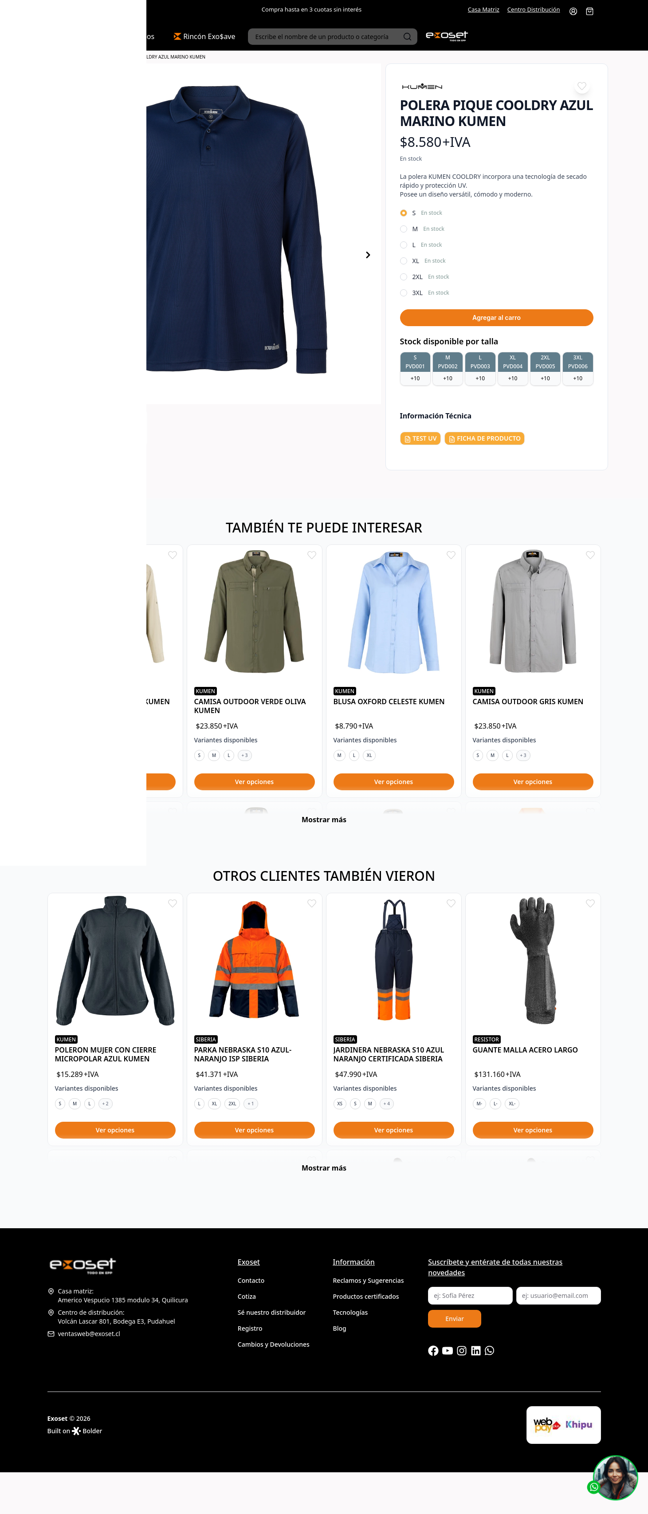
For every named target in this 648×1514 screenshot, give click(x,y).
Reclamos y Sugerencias (368, 1322)
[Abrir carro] (589, 11)
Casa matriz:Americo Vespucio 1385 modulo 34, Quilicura (117, 1337)
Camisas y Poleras (80, 57)
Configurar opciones (115, 781)
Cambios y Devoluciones (274, 1386)
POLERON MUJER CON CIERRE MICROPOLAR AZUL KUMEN (106, 1075)
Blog (339, 1370)
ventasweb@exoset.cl (83, 1375)
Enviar (454, 1360)
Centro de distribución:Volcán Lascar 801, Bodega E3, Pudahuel (111, 1358)
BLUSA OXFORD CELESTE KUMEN (389, 701)
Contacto (251, 1322)
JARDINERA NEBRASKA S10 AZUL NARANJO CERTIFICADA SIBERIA (389, 1075)
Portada (48, 57)
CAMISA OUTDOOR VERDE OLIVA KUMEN (250, 706)
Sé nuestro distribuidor (272, 1354)
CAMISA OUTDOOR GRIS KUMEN (528, 701)
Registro (250, 1370)
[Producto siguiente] (368, 255)
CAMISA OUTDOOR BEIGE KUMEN (112, 701)
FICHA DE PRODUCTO (484, 438)
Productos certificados (366, 1338)
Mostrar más (324, 840)
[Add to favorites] (582, 86)
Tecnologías (350, 1354)
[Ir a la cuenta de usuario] (573, 11)
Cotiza (247, 1338)
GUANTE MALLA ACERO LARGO (525, 1071)
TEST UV (420, 438)
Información (354, 1304)
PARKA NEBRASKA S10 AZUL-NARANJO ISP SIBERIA (243, 1075)
